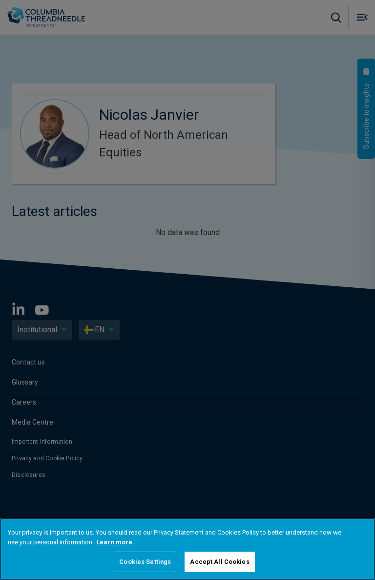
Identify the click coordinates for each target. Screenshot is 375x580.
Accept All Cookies (219, 561)
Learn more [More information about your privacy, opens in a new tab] (114, 542)
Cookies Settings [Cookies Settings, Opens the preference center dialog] (145, 561)
